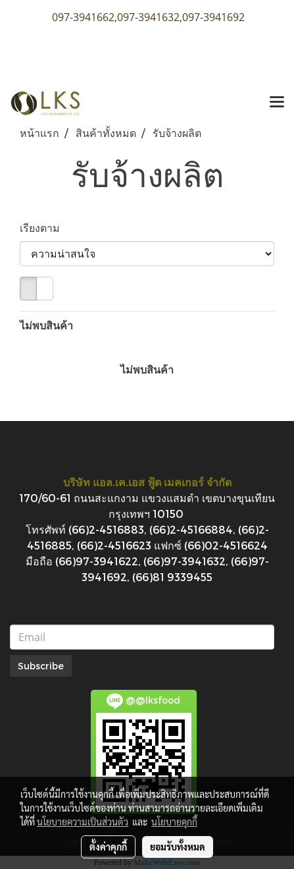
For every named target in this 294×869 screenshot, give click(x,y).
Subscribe (41, 665)
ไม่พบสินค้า (46, 325)
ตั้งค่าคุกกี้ (108, 847)
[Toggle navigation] (276, 102)
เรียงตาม (44, 227)
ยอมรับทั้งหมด (177, 847)
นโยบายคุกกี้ (174, 821)
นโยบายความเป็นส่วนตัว (82, 821)
